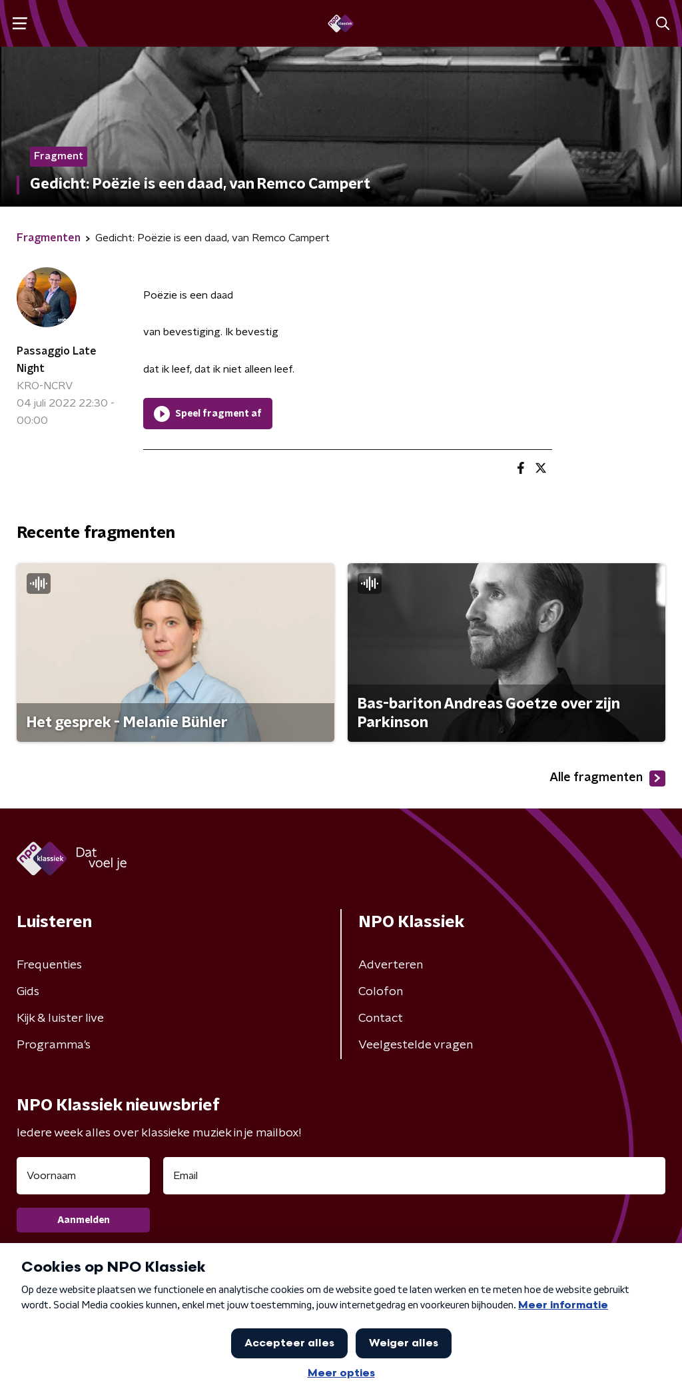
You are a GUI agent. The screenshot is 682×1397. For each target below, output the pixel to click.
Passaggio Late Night (57, 360)
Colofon (380, 992)
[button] (20, 23)
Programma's (54, 1045)
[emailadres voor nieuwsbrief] (414, 1175)
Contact (380, 1018)
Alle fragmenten (607, 778)
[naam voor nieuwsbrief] (83, 1175)
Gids (28, 992)
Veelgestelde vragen (415, 1045)
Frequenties (49, 965)
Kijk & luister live (60, 1018)
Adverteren (390, 965)
